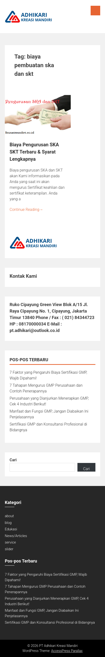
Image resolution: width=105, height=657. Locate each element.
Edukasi (11, 529)
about (9, 516)
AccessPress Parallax (66, 651)
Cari (13, 460)
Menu (95, 10)
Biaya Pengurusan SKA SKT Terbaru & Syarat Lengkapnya (34, 152)
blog (8, 523)
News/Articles (16, 536)
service (10, 542)
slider (9, 549)
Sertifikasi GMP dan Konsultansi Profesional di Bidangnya (50, 622)
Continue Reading (26, 209)
